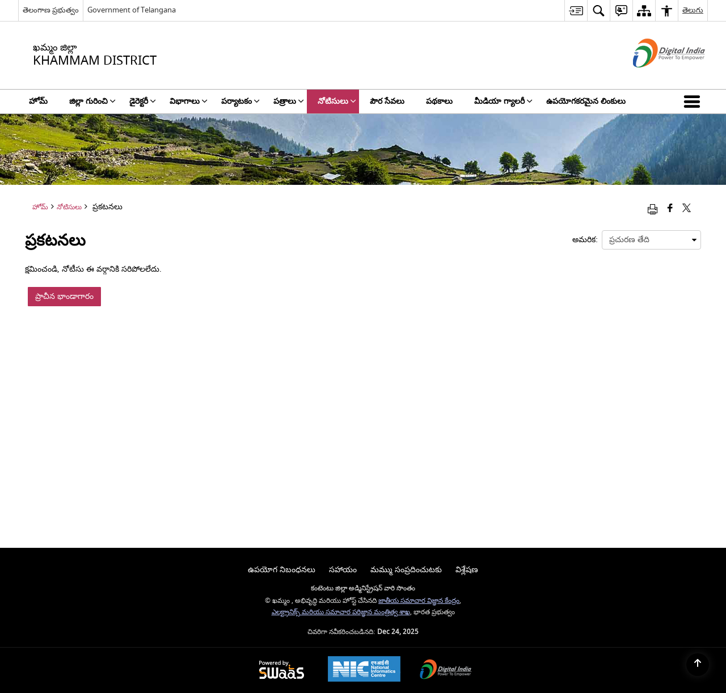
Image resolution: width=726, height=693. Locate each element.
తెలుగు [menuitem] (692, 10)
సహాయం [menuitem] (343, 570)
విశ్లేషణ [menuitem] (466, 570)
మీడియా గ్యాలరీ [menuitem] (503, 101)
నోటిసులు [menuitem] (337, 101)
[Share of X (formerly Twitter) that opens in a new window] (686, 209)
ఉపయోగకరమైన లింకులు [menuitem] (586, 101)
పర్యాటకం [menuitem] (240, 101)
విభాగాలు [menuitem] (189, 101)
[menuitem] (575, 10)
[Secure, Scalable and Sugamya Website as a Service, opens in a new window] (281, 670)
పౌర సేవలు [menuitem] (387, 101)
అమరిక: (585, 240)
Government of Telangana (131, 10)
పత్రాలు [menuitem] (288, 101)
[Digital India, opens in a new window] (445, 670)
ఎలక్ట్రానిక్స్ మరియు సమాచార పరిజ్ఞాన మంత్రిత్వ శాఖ (341, 612)
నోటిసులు (69, 207)
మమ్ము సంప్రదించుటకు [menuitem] (406, 570)
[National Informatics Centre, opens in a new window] (364, 670)
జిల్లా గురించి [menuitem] (92, 101)
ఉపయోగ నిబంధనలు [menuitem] (281, 570)
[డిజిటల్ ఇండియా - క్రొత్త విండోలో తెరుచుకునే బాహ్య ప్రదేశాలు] (655, 77)
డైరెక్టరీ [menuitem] (142, 101)
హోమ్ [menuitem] (38, 101)
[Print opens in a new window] (652, 209)
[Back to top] (697, 664)
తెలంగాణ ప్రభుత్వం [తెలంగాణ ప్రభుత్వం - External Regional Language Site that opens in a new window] (51, 10)
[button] (694, 101)
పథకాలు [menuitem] (439, 101)
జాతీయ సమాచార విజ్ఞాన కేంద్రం (418, 601)
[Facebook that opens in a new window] (670, 209)
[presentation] (651, 240)
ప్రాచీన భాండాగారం (64, 296)
